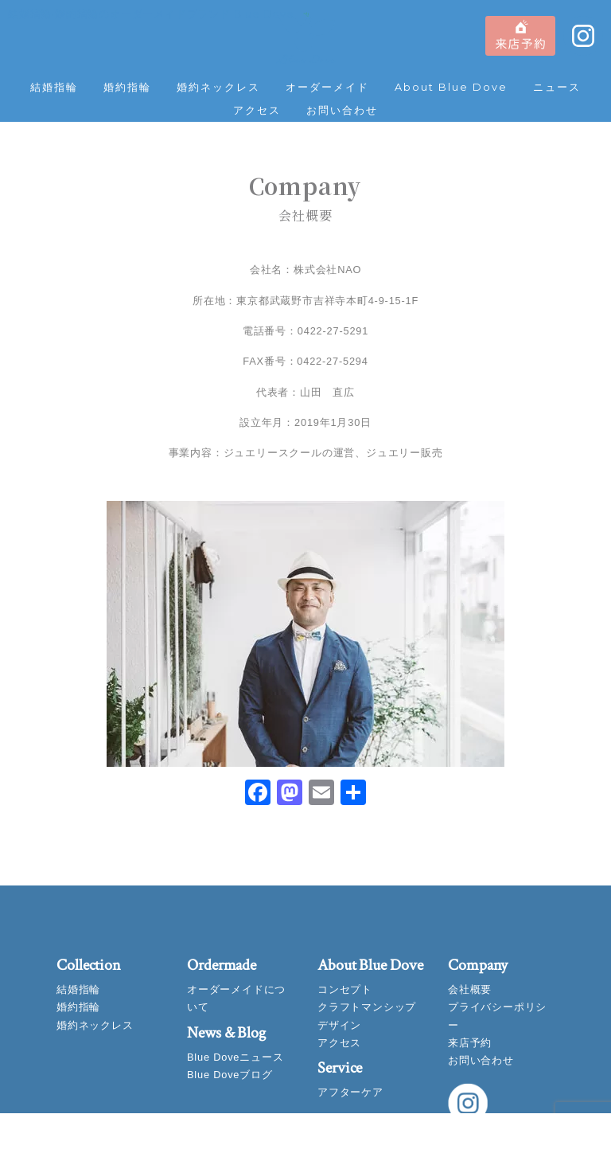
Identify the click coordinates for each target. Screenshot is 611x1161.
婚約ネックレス (218, 87)
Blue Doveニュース (235, 1057)
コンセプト (344, 989)
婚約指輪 (127, 87)
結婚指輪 (54, 87)
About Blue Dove (451, 87)
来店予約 (470, 1043)
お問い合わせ (342, 110)
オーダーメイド (327, 87)
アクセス (257, 110)
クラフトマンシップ (366, 1007)
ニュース (557, 87)
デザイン (339, 1025)
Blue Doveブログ (230, 1075)
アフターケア (350, 1092)
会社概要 (470, 989)
